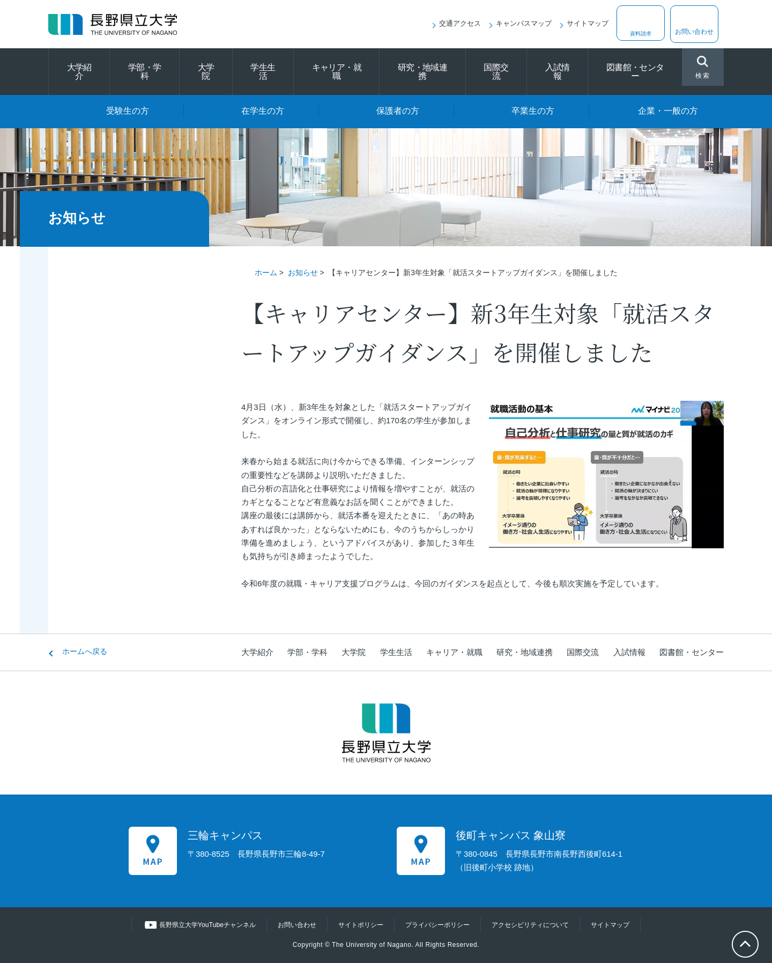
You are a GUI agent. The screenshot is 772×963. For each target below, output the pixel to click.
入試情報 (557, 71)
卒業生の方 (532, 110)
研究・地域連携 (422, 71)
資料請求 (641, 31)
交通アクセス (460, 23)
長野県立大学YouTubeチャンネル (197, 925)
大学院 (206, 71)
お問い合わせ (694, 31)
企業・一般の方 (668, 110)
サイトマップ (587, 23)
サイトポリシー (358, 925)
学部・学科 (144, 71)
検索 (703, 68)
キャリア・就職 (336, 71)
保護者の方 (397, 110)
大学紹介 (79, 71)
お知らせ (303, 272)
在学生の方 (262, 110)
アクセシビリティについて (538, 925)
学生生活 (262, 71)
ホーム (266, 272)
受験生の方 (127, 110)
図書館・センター (635, 71)
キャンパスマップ (524, 23)
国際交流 (496, 71)
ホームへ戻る (84, 651)
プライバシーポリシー (439, 925)
